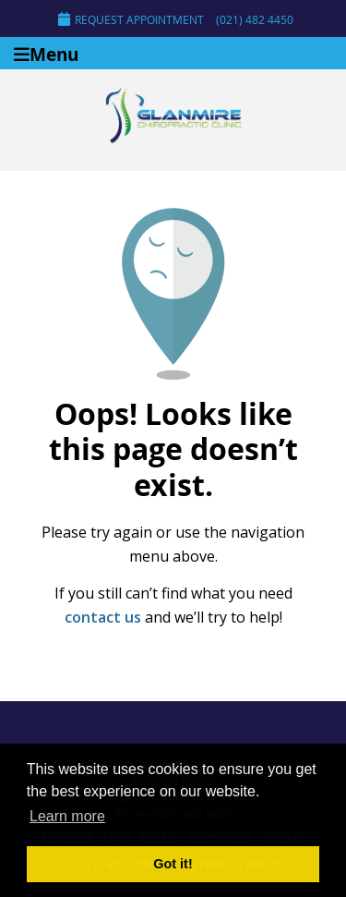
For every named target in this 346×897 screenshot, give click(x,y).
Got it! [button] (172, 863)
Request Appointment (131, 19)
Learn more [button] (67, 816)
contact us (103, 617)
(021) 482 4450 (254, 19)
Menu (46, 53)
